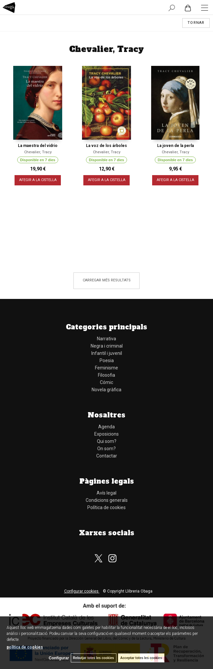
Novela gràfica (106, 389)
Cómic (106, 382)
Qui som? (106, 441)
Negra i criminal (107, 346)
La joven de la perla (175, 145)
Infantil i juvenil (106, 353)
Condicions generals (107, 500)
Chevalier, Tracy (38, 152)
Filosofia (106, 375)
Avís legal (106, 493)
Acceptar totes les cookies (141, 658)
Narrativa (106, 338)
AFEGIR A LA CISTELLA (38, 180)
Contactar (106, 455)
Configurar (59, 658)
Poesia (107, 360)
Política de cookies (106, 507)
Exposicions (106, 434)
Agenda (106, 426)
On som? (106, 448)
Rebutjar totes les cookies (93, 658)
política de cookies (25, 647)
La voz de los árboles (106, 145)
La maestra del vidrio (38, 145)
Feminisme (106, 367)
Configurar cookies (82, 591)
